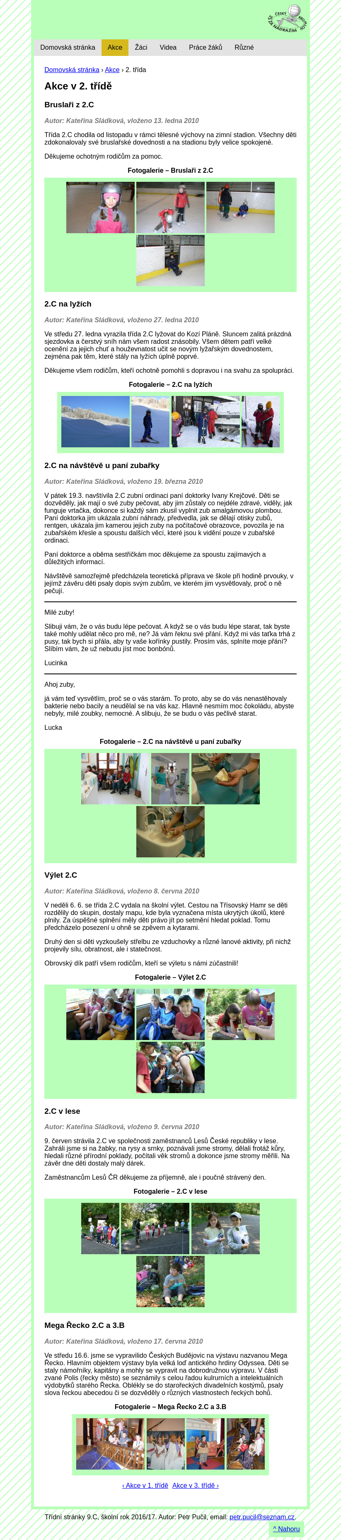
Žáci (141, 47)
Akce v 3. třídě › (195, 1485)
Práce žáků (205, 47)
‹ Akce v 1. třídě (145, 1485)
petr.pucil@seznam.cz (262, 1517)
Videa (168, 47)
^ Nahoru (286, 1529)
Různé (244, 47)
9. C (92, 19)
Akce (112, 69)
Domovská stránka (71, 69)
